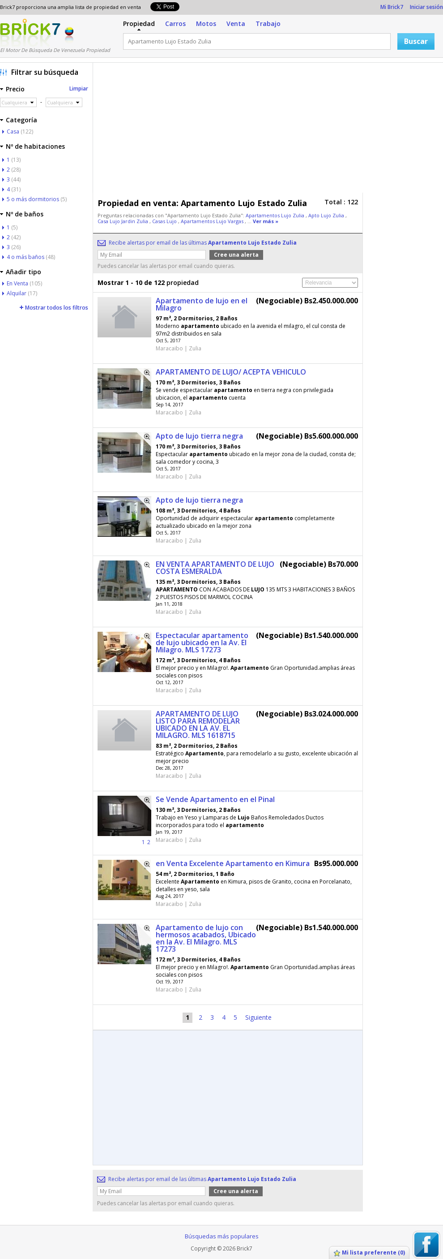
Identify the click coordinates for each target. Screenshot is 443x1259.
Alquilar (16, 293)
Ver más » (265, 221)
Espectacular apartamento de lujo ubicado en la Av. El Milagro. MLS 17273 (202, 642)
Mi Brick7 (391, 7)
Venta (235, 23)
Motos (206, 23)
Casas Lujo (165, 221)
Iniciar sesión (426, 7)
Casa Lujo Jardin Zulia (123, 221)
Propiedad (139, 23)
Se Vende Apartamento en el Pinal (215, 799)
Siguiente (258, 1017)
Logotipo (30, 33)
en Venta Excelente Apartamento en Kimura (233, 863)
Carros (175, 23)
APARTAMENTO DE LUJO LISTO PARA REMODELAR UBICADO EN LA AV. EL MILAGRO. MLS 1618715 (198, 724)
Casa (13, 131)
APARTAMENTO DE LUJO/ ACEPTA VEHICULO (231, 372)
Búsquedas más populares (222, 1236)
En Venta (17, 283)
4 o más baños (25, 257)
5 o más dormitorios (33, 199)
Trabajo (268, 23)
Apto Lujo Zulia (326, 215)
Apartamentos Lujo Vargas (213, 221)
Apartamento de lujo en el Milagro (201, 304)
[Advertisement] (221, 130)
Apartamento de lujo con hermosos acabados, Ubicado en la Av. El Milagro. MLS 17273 (206, 938)
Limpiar (78, 88)
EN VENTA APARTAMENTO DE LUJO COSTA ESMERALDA (215, 567)
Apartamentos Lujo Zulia (276, 215)
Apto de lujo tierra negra (199, 436)
